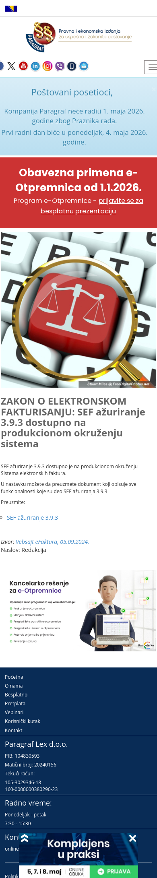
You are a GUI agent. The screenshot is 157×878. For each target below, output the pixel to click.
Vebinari (14, 712)
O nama (14, 685)
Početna (14, 676)
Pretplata (15, 703)
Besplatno (16, 694)
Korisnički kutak (22, 721)
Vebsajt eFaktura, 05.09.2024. (52, 541)
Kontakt (13, 730)
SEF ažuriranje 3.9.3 (32, 517)
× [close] (153, 89)
